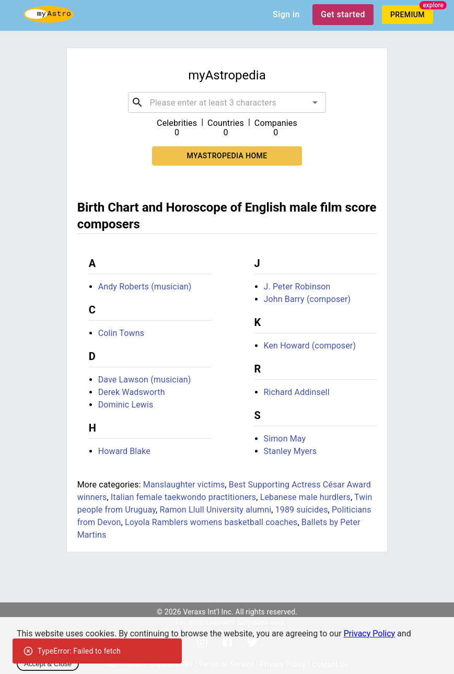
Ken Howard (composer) (310, 346)
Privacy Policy (369, 633)
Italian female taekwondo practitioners (183, 497)
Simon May (285, 439)
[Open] (315, 102)
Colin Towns (121, 333)
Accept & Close (48, 664)
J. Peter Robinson (297, 287)
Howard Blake (124, 451)
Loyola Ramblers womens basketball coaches (211, 522)
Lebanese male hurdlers (305, 497)
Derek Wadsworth (131, 392)
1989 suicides (301, 510)
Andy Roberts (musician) (145, 287)
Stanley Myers (290, 451)
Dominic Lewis (126, 405)
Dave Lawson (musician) (144, 380)
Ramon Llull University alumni (216, 510)
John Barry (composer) (307, 299)
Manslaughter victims (184, 485)
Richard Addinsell (297, 392)
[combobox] (227, 102)
